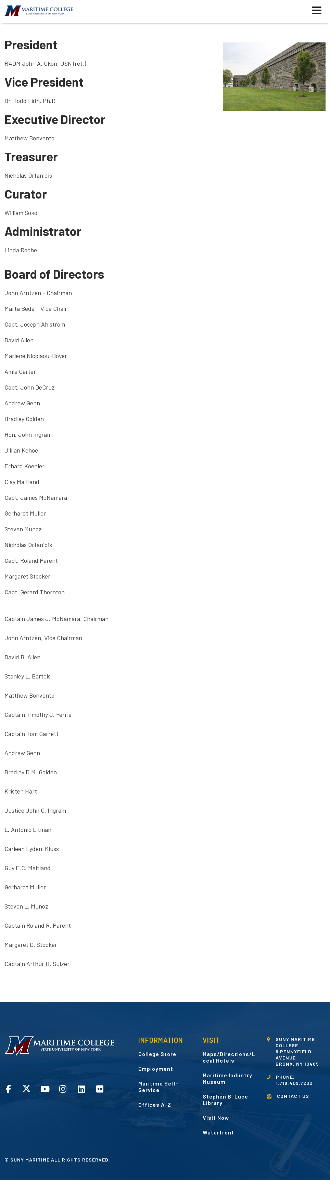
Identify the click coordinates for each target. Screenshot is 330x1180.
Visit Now (216, 1117)
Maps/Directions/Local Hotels (229, 1057)
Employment (155, 1068)
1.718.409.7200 (294, 1083)
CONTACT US (293, 1096)
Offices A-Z (154, 1104)
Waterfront (218, 1132)
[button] (299, 11)
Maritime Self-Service (158, 1086)
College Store (157, 1054)
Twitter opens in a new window (26, 1088)
